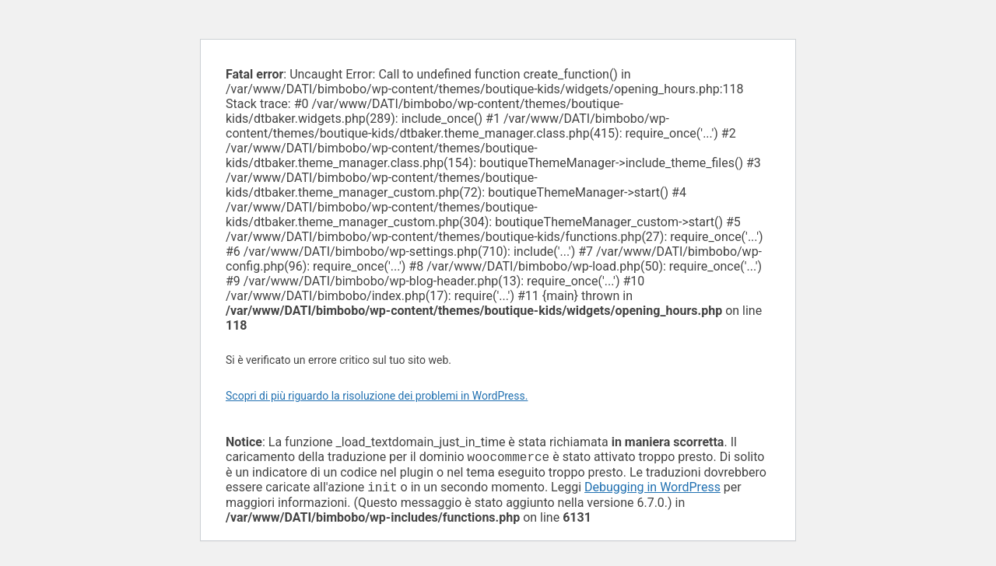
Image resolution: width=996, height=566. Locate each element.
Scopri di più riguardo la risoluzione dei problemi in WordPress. (377, 396)
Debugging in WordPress (652, 490)
